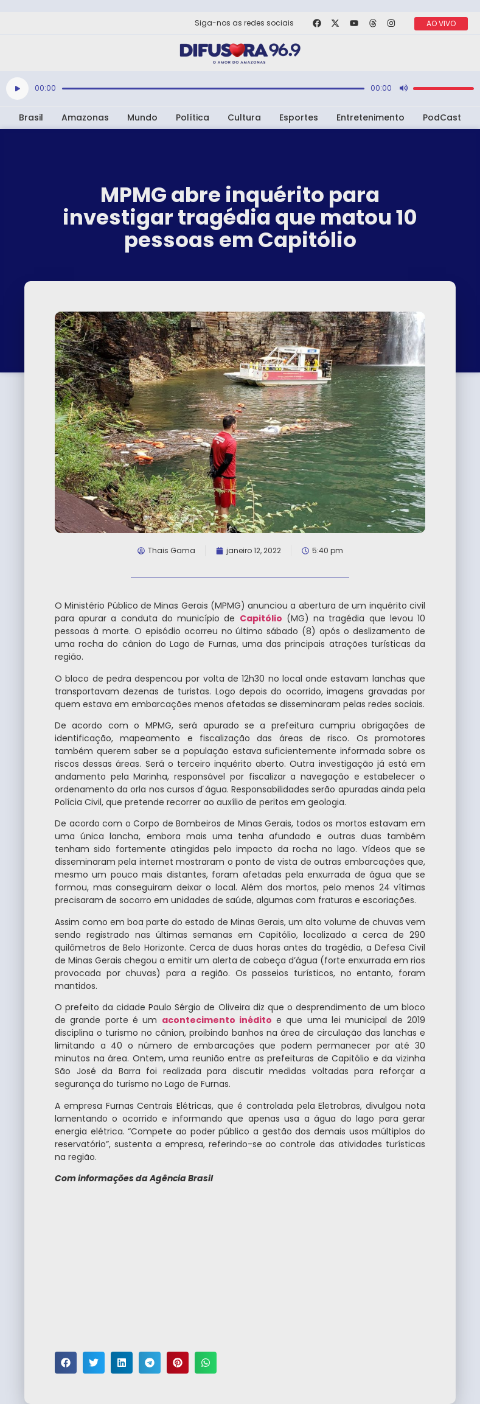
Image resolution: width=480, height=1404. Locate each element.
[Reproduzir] (17, 88)
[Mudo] (403, 88)
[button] (66, 1363)
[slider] (213, 88)
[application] (240, 88)
